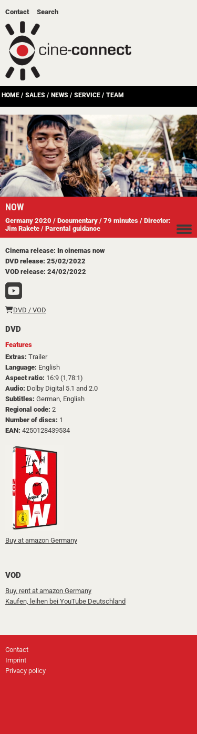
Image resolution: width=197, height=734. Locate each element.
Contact (17, 12)
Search (47, 12)
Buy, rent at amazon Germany (48, 591)
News (59, 95)
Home (10, 95)
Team (115, 95)
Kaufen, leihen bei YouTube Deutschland (65, 601)
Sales (35, 95)
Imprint (15, 660)
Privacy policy (25, 671)
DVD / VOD (25, 310)
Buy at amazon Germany (41, 540)
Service (87, 95)
